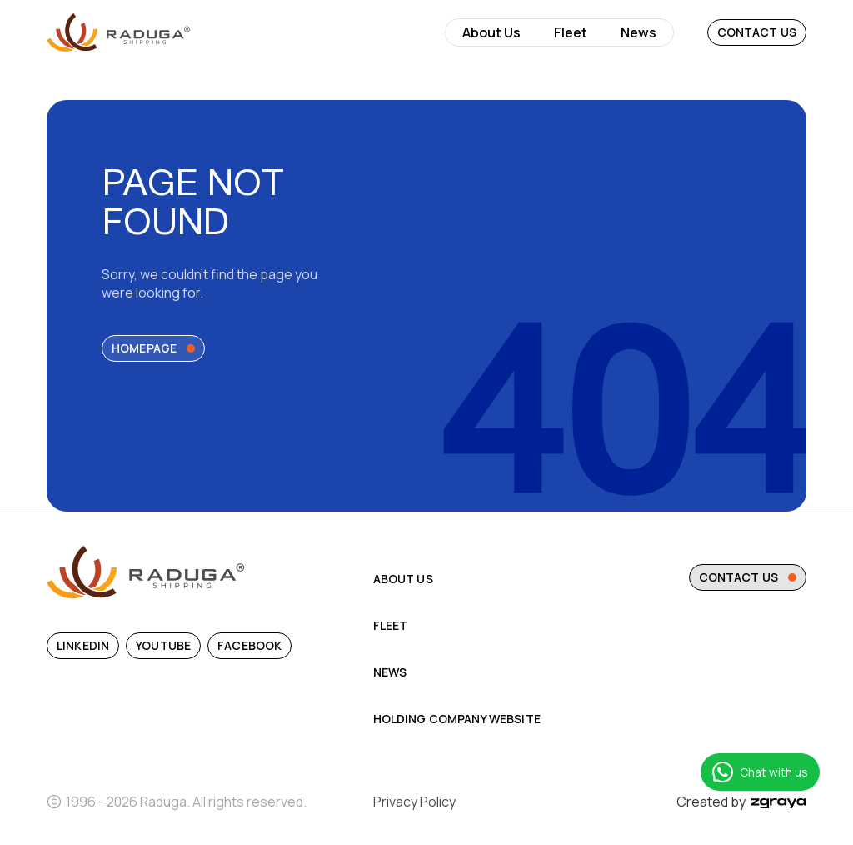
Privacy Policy (414, 801)
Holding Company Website (457, 719)
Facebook (249, 645)
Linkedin (83, 645)
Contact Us (756, 32)
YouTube (163, 645)
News (638, 32)
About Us (491, 32)
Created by (741, 801)
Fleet (570, 32)
